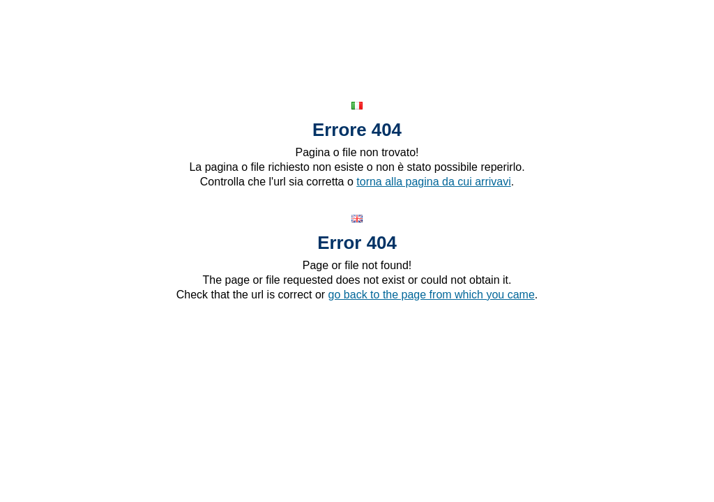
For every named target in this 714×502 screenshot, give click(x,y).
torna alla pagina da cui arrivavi (433, 182)
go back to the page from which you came (431, 295)
